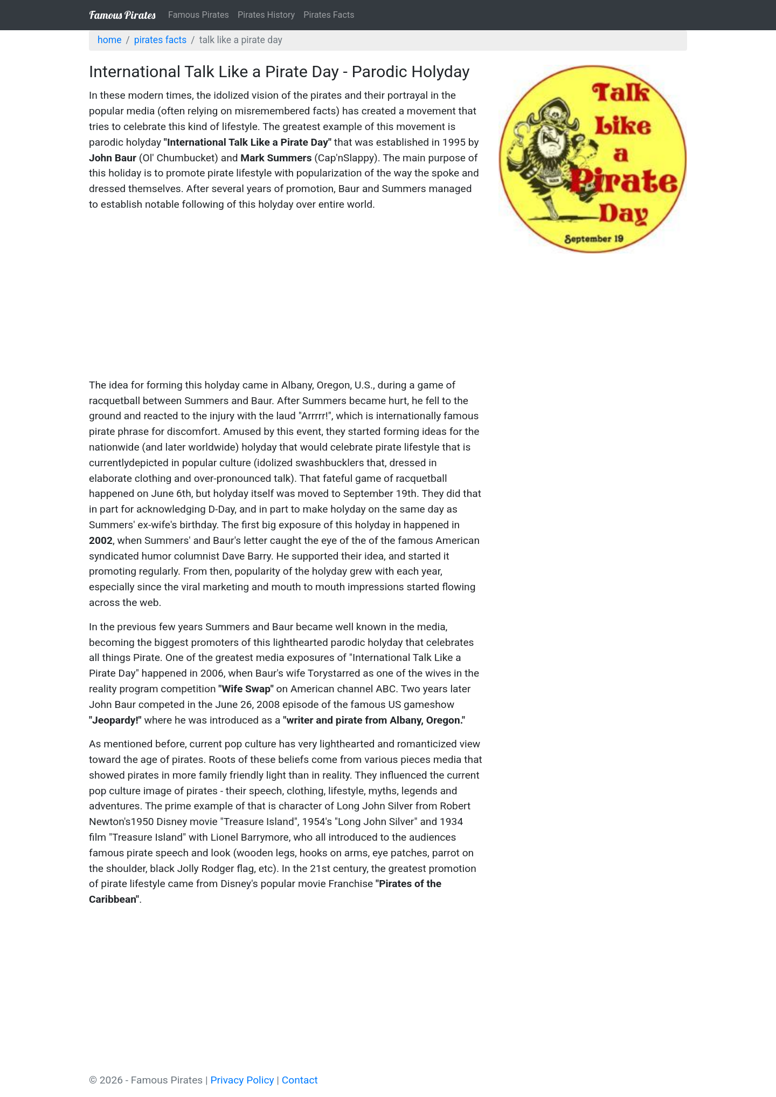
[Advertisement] (285, 296)
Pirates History (266, 15)
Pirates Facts (328, 15)
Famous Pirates (122, 15)
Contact (300, 1080)
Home (109, 40)
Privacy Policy (242, 1080)
